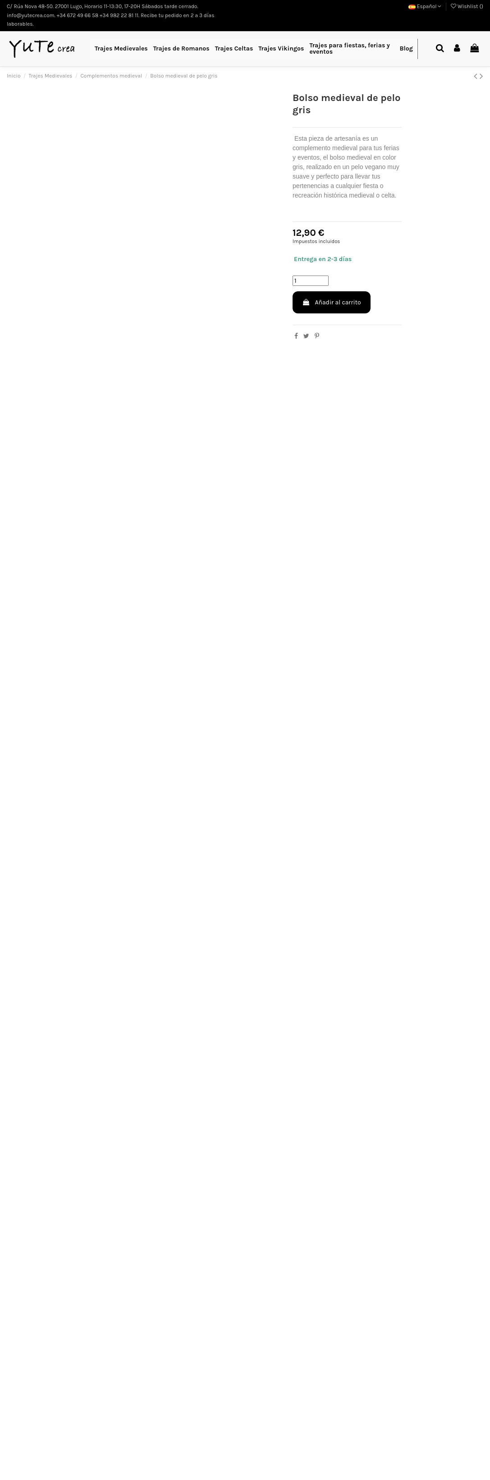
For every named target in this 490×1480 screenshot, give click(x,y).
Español (425, 6)
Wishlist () (467, 6)
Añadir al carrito (331, 302)
